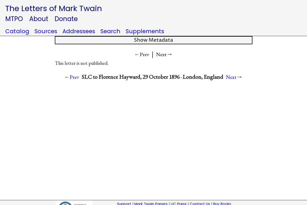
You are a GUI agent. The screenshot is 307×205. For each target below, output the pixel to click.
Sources (46, 31)
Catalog (17, 31)
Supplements (145, 31)
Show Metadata (153, 40)
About (38, 18)
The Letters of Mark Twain (53, 8)
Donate (66, 18)
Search (110, 31)
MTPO (14, 18)
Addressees (78, 31)
